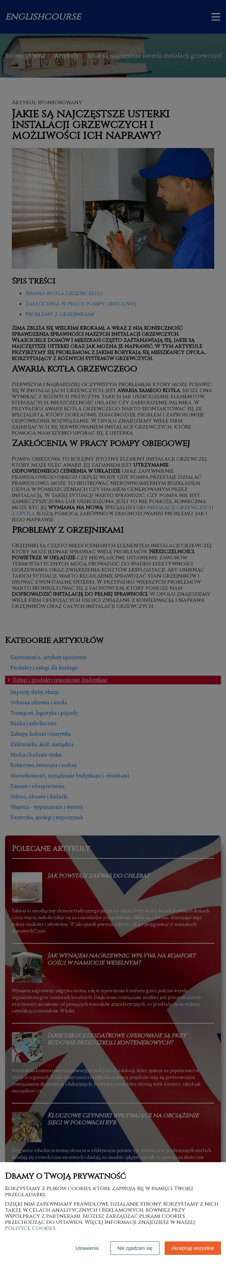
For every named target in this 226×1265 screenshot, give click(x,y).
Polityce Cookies (30, 1228)
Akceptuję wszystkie (193, 1248)
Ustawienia (87, 1248)
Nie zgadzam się (134, 1248)
